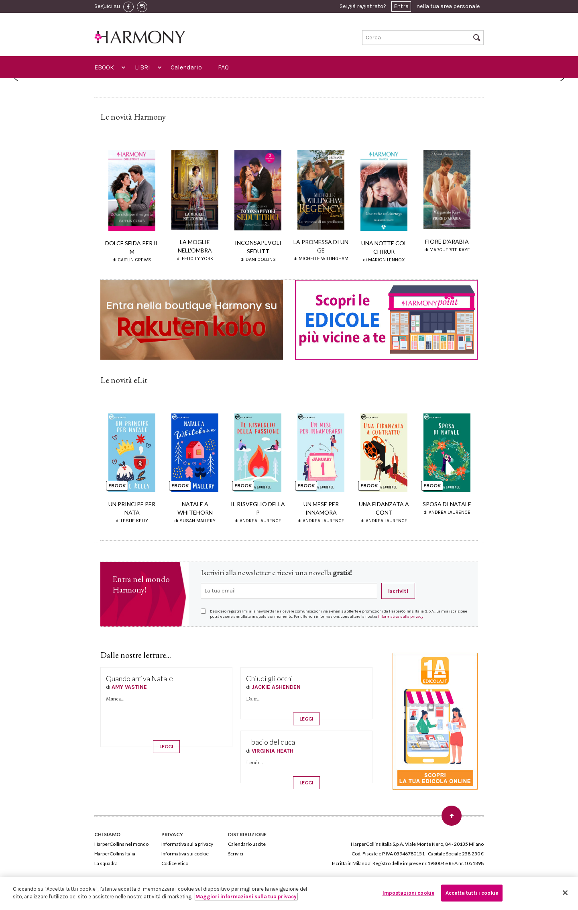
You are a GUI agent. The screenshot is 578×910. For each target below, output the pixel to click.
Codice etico (174, 863)
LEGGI (166, 746)
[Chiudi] (565, 893)
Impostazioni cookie (408, 893)
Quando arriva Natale (139, 678)
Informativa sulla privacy (400, 616)
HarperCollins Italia (114, 854)
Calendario (186, 67)
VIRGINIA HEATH (272, 750)
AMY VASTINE (129, 687)
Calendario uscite (247, 844)
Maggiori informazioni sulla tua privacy (246, 897)
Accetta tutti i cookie (472, 893)
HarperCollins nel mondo (121, 844)
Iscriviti (398, 590)
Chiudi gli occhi (269, 678)
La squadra (106, 863)
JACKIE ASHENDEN (276, 687)
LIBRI (142, 67)
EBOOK (104, 67)
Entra (401, 6)
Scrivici (235, 854)
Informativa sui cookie (185, 854)
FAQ (223, 67)
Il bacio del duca (270, 741)
